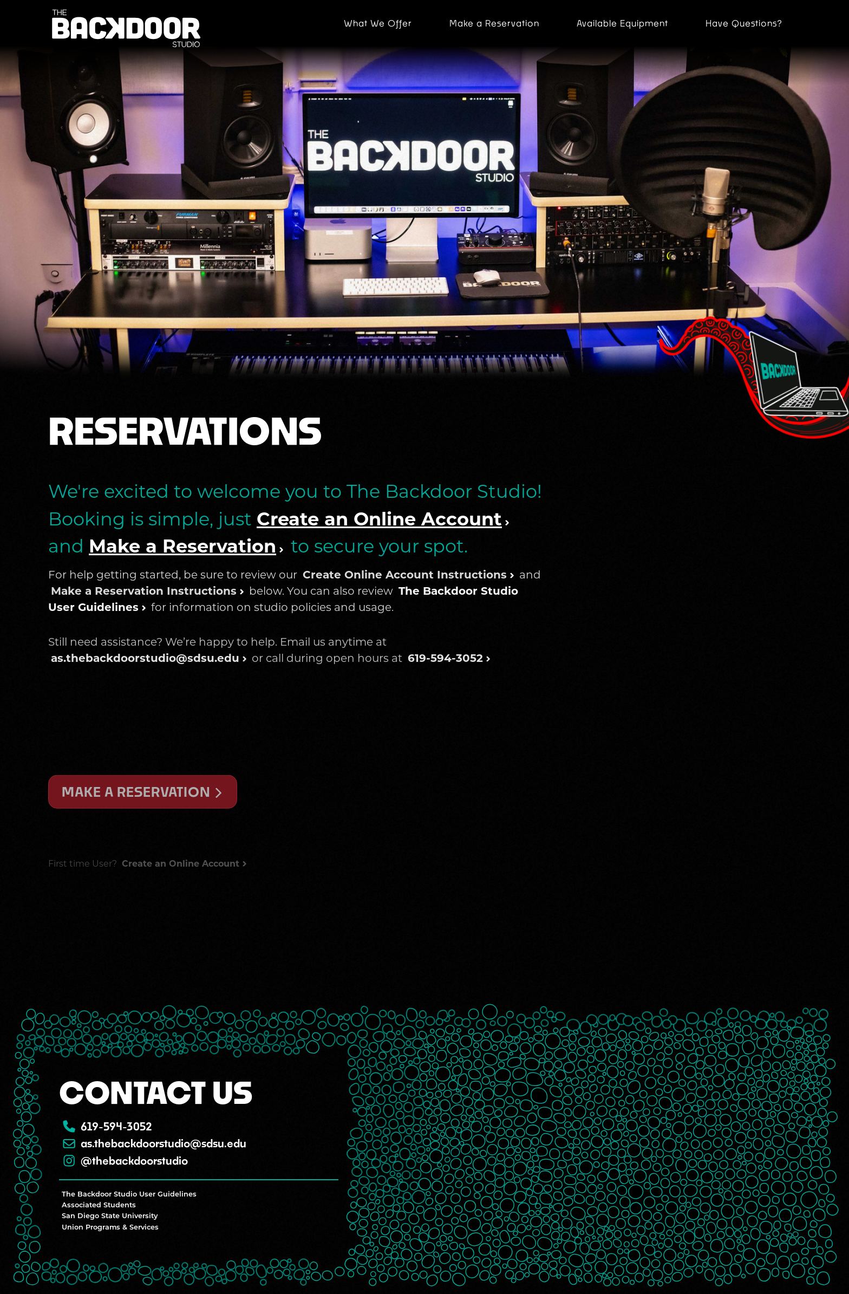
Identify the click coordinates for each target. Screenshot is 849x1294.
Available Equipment (622, 23)
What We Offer (378, 23)
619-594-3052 (107, 1126)
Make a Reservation (494, 23)
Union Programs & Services (110, 1227)
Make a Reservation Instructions (144, 660)
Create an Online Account (379, 551)
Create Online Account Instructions (405, 644)
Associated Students (99, 1205)
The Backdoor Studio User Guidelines (129, 1194)
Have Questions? (744, 23)
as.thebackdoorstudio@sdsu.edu (154, 1143)
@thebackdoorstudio (125, 1160)
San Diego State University (110, 1216)
